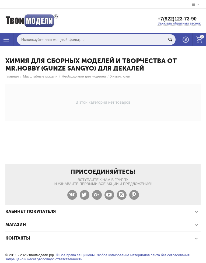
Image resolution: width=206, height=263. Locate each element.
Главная (12, 76)
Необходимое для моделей (84, 76)
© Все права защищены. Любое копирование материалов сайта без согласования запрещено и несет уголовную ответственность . (97, 257)
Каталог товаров (6, 39)
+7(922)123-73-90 (177, 19)
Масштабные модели (40, 76)
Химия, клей (120, 76)
